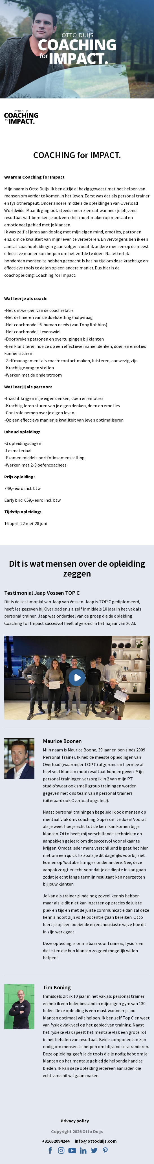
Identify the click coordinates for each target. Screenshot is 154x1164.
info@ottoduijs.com (96, 1141)
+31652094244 (55, 1141)
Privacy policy (75, 1121)
